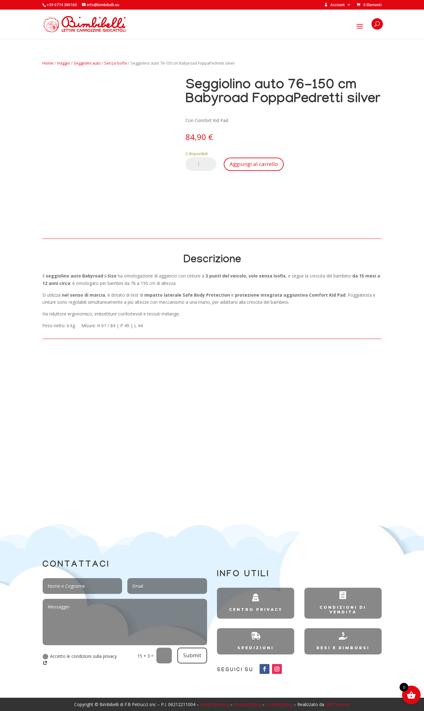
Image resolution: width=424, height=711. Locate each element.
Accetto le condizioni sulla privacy (80, 660)
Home (47, 63)
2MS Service (337, 704)
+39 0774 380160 (62, 4)
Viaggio (63, 63)
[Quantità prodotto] (200, 164)
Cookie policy (279, 704)
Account (334, 5)
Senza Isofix (115, 63)
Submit (192, 655)
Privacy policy (247, 704)
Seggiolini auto (87, 63)
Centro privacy (214, 704)
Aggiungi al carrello (254, 163)
